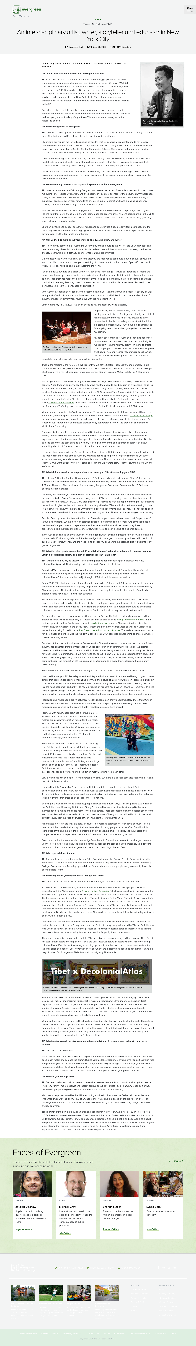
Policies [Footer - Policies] (107, 1333)
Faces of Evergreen (21, 16)
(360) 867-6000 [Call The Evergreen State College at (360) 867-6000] (132, 1267)
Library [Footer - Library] (162, 1289)
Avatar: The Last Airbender (95, 891)
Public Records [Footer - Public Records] (93, 1333)
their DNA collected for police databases (99, 630)
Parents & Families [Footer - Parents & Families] (139, 1297)
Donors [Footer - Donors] (134, 1306)
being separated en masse (130, 619)
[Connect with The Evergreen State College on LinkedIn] (175, 1267)
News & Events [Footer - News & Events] (166, 1310)
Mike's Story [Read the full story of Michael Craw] (65, 1233)
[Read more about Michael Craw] (75, 1206)
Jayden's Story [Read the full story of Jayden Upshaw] (23, 1229)
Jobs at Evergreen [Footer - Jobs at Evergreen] (167, 1314)
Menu (190, 8)
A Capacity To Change (141, 415)
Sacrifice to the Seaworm (61, 402)
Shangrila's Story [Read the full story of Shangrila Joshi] (111, 1229)
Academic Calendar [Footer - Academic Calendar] (168, 1306)
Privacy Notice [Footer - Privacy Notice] (160, 1333)
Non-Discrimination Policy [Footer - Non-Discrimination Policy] (140, 1333)
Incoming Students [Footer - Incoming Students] (139, 1293)
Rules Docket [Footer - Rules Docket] (119, 1333)
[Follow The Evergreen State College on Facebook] (159, 1267)
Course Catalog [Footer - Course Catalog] (166, 1302)
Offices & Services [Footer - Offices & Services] (167, 1297)
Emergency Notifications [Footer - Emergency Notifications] (72, 1333)
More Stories (175, 1160)
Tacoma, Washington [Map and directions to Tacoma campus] (103, 1267)
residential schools (100, 623)
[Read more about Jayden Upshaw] (32, 1206)
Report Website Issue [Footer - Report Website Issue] (28, 1333)
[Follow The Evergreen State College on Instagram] (169, 1267)
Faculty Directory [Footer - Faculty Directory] (167, 1293)
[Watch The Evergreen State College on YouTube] (164, 1267)
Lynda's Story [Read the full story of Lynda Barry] (153, 1229)
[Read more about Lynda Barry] (163, 1206)
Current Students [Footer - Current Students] (138, 1289)
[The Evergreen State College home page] (28, 1268)
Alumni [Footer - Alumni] (134, 1310)
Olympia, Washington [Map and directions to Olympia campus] (70, 1267)
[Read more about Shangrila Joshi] (119, 1206)
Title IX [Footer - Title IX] (173, 1333)
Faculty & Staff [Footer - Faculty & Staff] (137, 1302)
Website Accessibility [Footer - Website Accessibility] (49, 1333)
